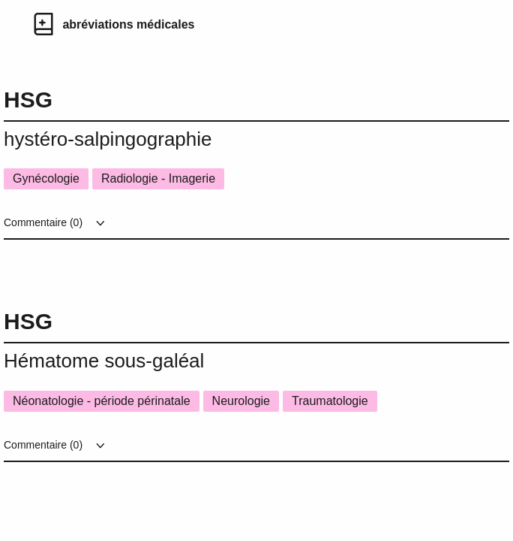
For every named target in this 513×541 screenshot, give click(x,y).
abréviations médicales (128, 24)
